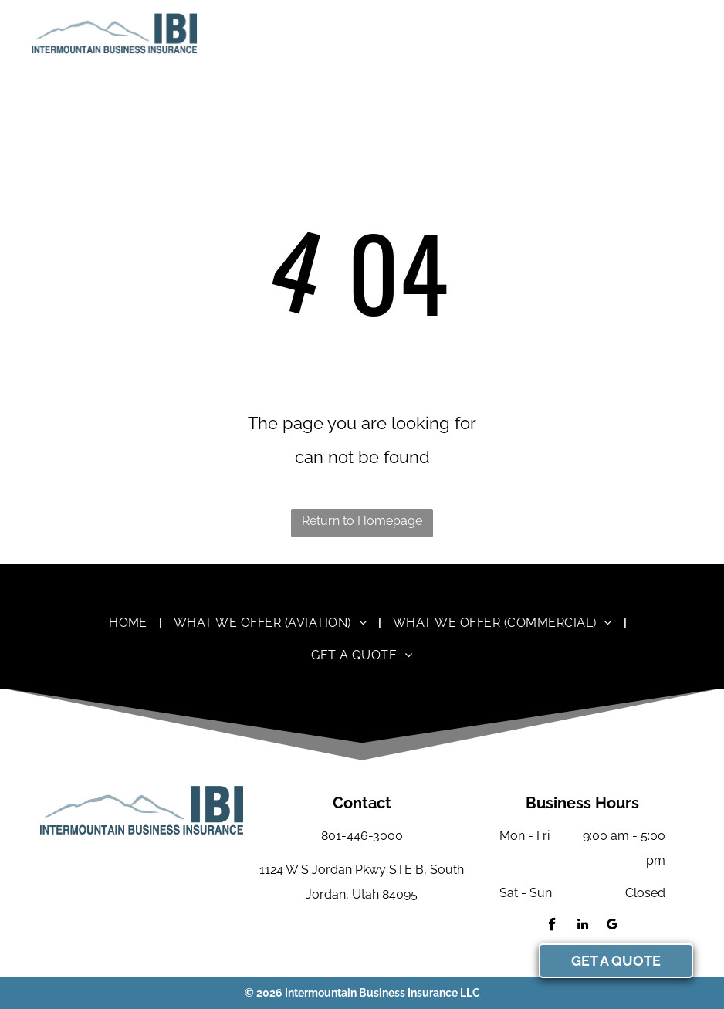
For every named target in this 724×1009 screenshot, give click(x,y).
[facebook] (552, 926)
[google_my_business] (612, 926)
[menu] (690, 33)
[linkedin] (582, 926)
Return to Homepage (362, 520)
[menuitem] (129, 622)
